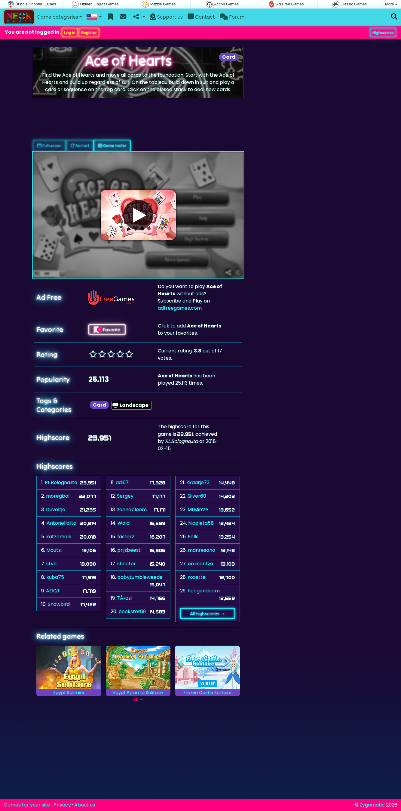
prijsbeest (129, 550)
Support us (166, 17)
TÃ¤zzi (124, 597)
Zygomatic (372, 804)
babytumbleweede (140, 577)
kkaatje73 (198, 482)
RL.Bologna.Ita (61, 482)
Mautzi (54, 550)
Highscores (383, 32)
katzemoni (58, 536)
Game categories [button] (57, 17)
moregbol (57, 496)
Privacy (62, 804)
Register (89, 32)
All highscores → (207, 613)
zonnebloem (132, 509)
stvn (51, 563)
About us (84, 804)
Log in (69, 32)
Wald (124, 523)
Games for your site (27, 804)
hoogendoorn (204, 590)
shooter (126, 563)
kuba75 (55, 577)
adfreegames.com (180, 308)
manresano (201, 550)
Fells (193, 536)
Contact (201, 17)
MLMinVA (198, 509)
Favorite (107, 330)
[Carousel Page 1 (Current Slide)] (135, 699)
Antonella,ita (61, 523)
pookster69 (132, 611)
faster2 (125, 536)
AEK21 (52, 590)
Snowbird (59, 604)
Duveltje (55, 509)
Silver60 (197, 496)
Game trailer (112, 145)
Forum (232, 17)
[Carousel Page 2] (141, 699)
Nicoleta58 (201, 523)
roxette (197, 577)
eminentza (200, 563)
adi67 (122, 482)
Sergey (125, 496)
